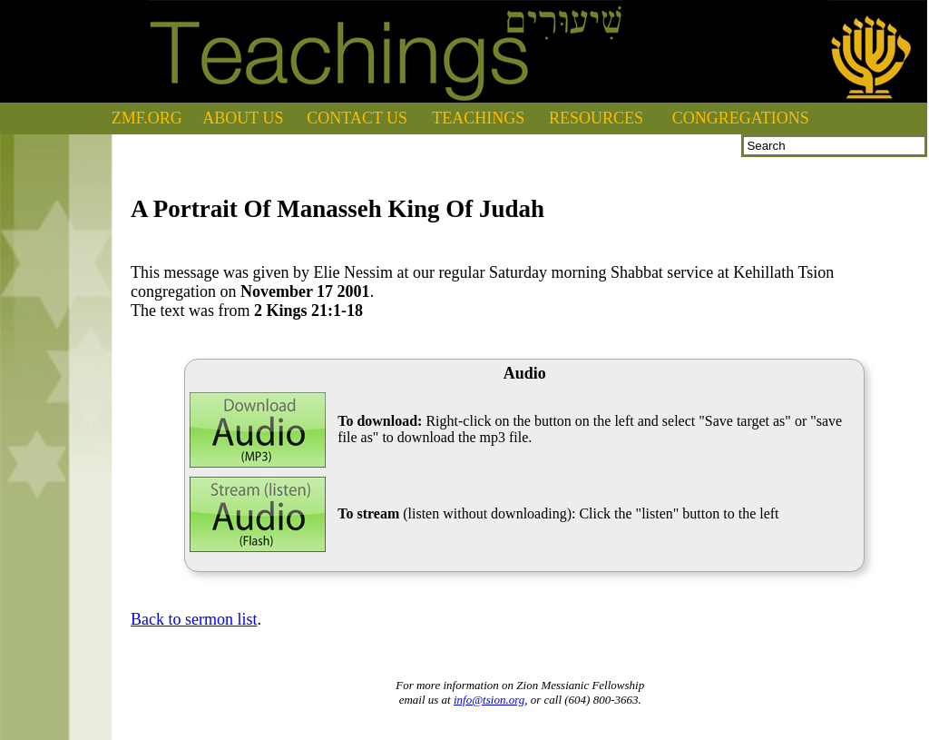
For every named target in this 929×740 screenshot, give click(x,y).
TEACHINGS (478, 118)
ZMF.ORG (147, 118)
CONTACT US (357, 118)
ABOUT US (242, 118)
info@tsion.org (489, 699)
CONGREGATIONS (740, 118)
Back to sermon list (194, 619)
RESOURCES (596, 118)
